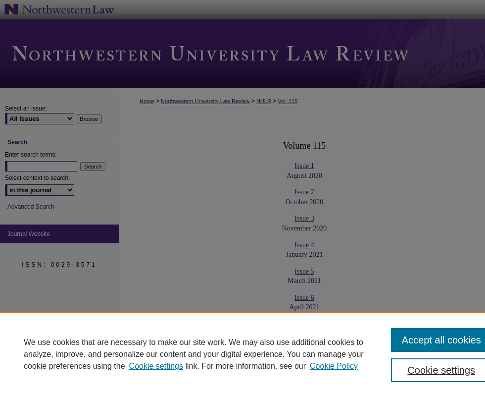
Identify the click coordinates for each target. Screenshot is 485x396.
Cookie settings (156, 366)
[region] (242, 354)
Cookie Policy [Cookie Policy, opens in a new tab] (334, 366)
